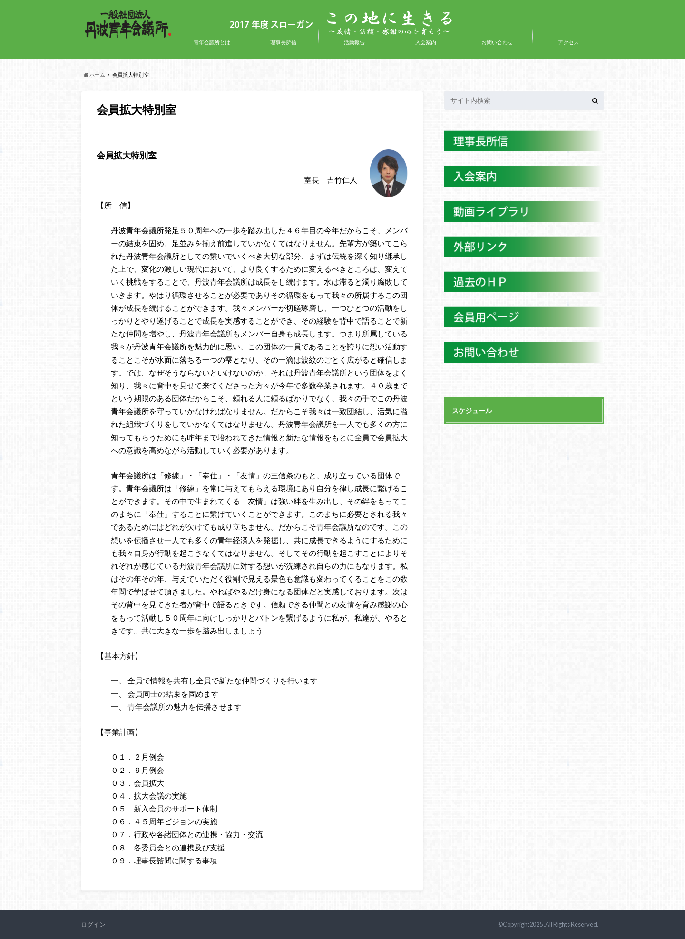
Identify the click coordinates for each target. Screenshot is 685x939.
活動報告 (354, 42)
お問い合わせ (497, 42)
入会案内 (425, 42)
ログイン (93, 924)
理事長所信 (283, 42)
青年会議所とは (212, 42)
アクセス (568, 42)
